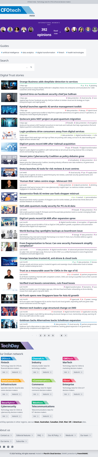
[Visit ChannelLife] (36, 372)
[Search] (31, 67)
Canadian (54, 422)
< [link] (32, 335)
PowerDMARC (82, 453)
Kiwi (66, 422)
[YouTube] (8, 447)
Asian (36, 422)
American (77, 422)
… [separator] (57, 335)
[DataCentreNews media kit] (16, 394)
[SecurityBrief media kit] (16, 416)
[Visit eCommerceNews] (36, 394)
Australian (44, 422)
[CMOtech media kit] (78, 372)
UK (70, 422)
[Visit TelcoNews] (36, 416)
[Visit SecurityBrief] (5, 416)
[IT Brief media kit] (78, 394)
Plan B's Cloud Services (52, 453)
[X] (4, 447)
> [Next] (65, 335)
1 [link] (36, 335)
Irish (61, 422)
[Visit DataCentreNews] (5, 394)
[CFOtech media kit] (16, 372)
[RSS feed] (12, 447)
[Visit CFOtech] (5, 372)
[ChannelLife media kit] (47, 372)
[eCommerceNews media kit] (47, 394)
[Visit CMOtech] (67, 372)
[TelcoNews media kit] (47, 416)
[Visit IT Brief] (67, 394)
